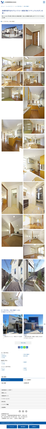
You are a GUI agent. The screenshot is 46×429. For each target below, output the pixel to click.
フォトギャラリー (6, 380)
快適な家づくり (5, 395)
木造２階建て (27, 354)
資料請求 (23, 426)
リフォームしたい (6, 398)
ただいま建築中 (27, 380)
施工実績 (4, 383)
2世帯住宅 (4, 356)
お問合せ (34, 426)
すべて (3, 354)
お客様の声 (26, 383)
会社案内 (4, 407)
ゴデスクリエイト (30, 422)
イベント (12, 426)
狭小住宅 (26, 356)
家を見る (4, 401)
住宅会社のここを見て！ (7, 390)
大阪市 (3, 369)
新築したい (4, 393)
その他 (3, 357)
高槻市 (25, 362)
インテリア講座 (5, 404)
